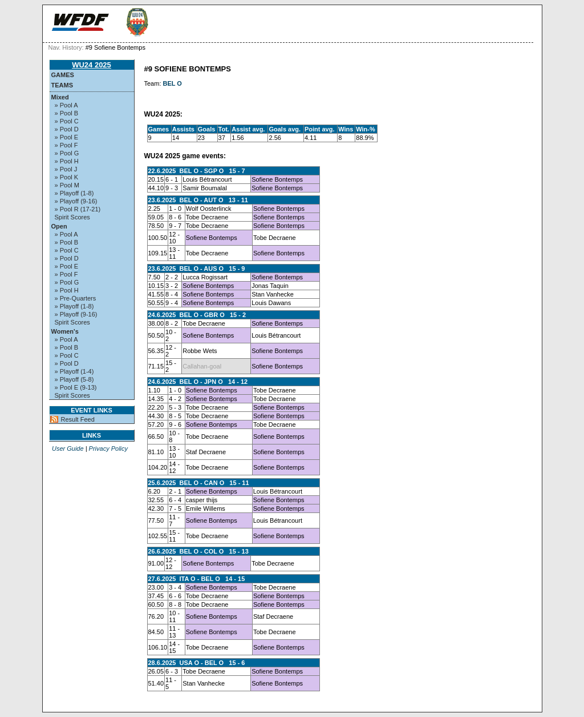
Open (59, 226)
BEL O (172, 83)
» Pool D (67, 129)
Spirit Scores (72, 217)
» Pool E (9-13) (76, 387)
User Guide (68, 448)
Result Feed (78, 419)
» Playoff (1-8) (74, 193)
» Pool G (67, 153)
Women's (65, 331)
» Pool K (67, 177)
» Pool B (67, 113)
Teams (62, 85)
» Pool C (67, 121)
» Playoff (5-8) (74, 379)
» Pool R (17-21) (78, 209)
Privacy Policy (108, 448)
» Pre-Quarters (75, 298)
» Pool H (67, 161)
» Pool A (66, 105)
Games (62, 74)
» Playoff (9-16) (76, 201)
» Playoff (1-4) (74, 371)
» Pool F (66, 145)
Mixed (60, 97)
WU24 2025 (91, 65)
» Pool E (67, 137)
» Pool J (66, 169)
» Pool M (67, 185)
